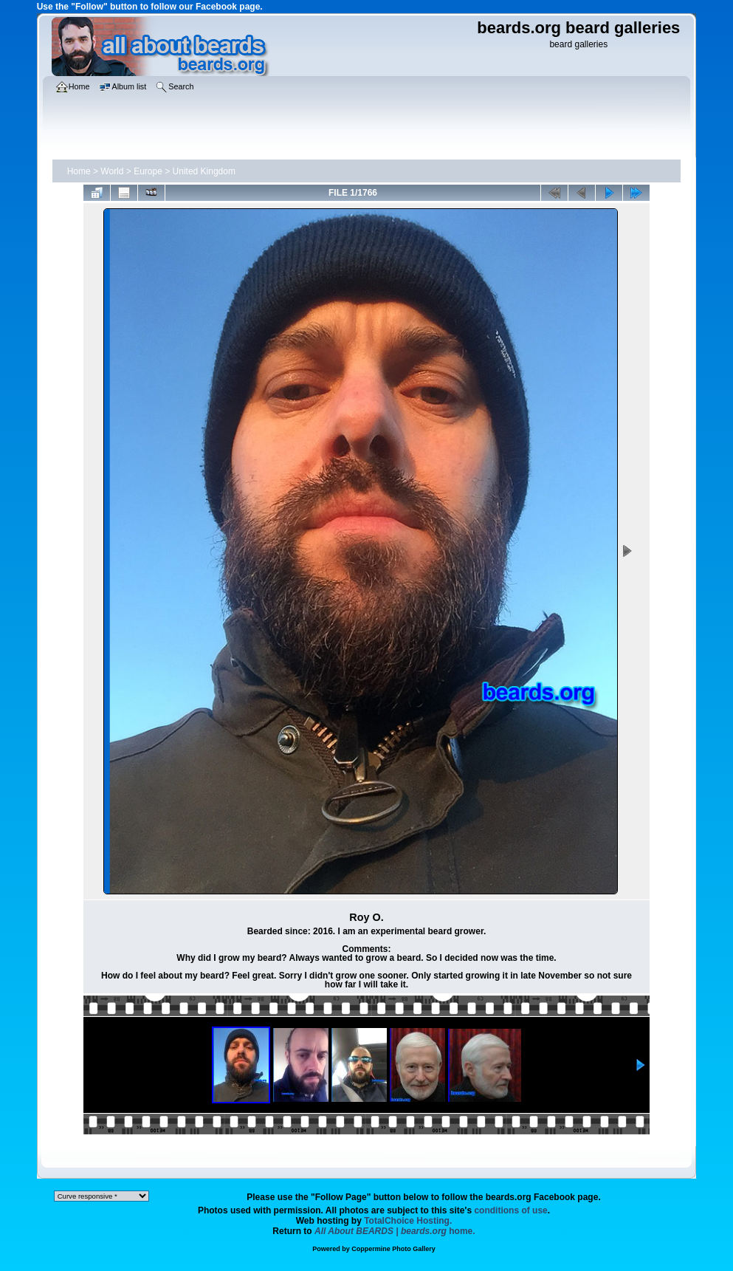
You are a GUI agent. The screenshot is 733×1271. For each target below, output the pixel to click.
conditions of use (510, 1210)
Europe (148, 171)
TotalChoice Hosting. (408, 1221)
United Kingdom (204, 171)
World (111, 171)
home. (394, 1231)
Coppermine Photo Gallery (393, 1249)
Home (79, 171)
